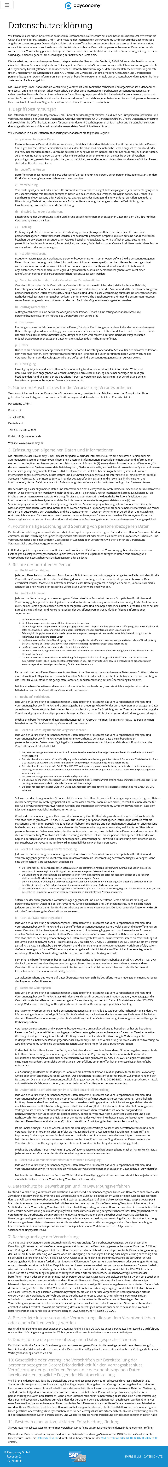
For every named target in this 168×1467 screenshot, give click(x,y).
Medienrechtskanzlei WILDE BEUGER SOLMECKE (129, 1438)
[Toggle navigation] (7, 5)
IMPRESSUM (133, 1456)
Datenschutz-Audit (48, 1438)
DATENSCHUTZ (153, 1456)
